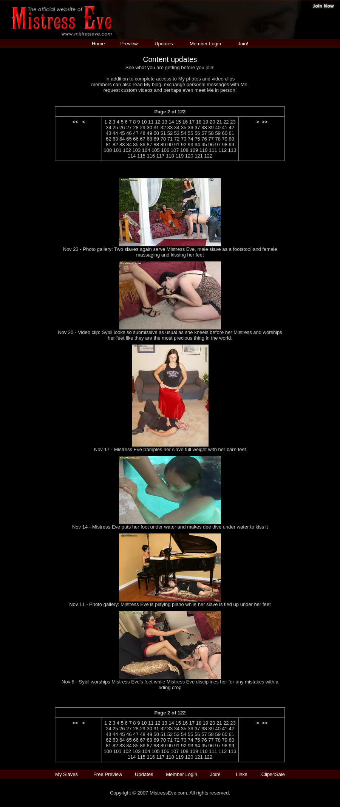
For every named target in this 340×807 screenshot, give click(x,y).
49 (149, 133)
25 (115, 127)
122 (208, 156)
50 (156, 133)
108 (184, 150)
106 (165, 150)
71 (170, 139)
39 (210, 127)
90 (170, 144)
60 (224, 133)
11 (150, 122)
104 (146, 150)
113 (232, 150)
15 (178, 122)
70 (163, 139)
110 (203, 150)
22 (226, 122)
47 (135, 133)
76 (204, 139)
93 (190, 144)
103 (136, 150)
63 (115, 139)
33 (170, 127)
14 (171, 122)
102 (127, 150)
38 (204, 127)
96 (210, 144)
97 (217, 144)
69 (156, 139)
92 (183, 144)
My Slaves (67, 774)
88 (156, 144)
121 (199, 156)
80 (231, 139)
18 (198, 122)
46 (128, 133)
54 (183, 133)
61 (231, 133)
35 (183, 127)
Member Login (205, 43)
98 (224, 144)
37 (197, 127)
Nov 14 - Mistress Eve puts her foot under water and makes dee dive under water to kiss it (170, 527)
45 (122, 133)
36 (190, 127)
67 (142, 139)
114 (132, 156)
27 (128, 127)
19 (205, 122)
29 (142, 127)
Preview (129, 43)
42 (231, 127)
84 (128, 144)
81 (108, 144)
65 (128, 139)
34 (176, 127)
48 (142, 133)
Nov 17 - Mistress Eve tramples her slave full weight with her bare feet (170, 449)
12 (157, 122)
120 (189, 156)
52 (170, 133)
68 (149, 139)
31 (156, 127)
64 (122, 139)
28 (135, 127)
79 (224, 139)
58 (210, 133)
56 (197, 133)
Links (241, 774)
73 (183, 139)
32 (163, 127)
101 (117, 150)
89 (163, 144)
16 (185, 122)
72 (176, 139)
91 (176, 144)
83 (122, 144)
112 (222, 150)
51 (163, 133)
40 (217, 127)
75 (197, 139)
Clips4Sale (273, 774)
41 (224, 127)
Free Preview (107, 774)
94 (197, 144)
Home (98, 43)
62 (108, 139)
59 (217, 133)
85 (135, 144)
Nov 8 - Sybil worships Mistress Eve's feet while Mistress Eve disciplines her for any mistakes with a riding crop (170, 684)
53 (176, 133)
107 (175, 150)
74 (190, 139)
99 (231, 144)
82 (115, 144)
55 (190, 133)
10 (144, 122)
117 (160, 156)
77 (210, 139)
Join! (243, 43)
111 (213, 150)
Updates (164, 43)
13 (164, 122)
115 (141, 156)
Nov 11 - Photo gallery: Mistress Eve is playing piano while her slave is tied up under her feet (169, 604)
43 (108, 133)
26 (122, 127)
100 (108, 150)
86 (142, 144)
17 (192, 122)
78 (217, 139)
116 (151, 156)
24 (108, 127)
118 (170, 156)
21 (219, 122)
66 (135, 139)
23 (232, 122)
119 (179, 156)
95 (204, 144)
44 (115, 133)
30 (149, 127)
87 (149, 144)
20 (212, 122)
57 (204, 133)
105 (155, 150)
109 (194, 150)
